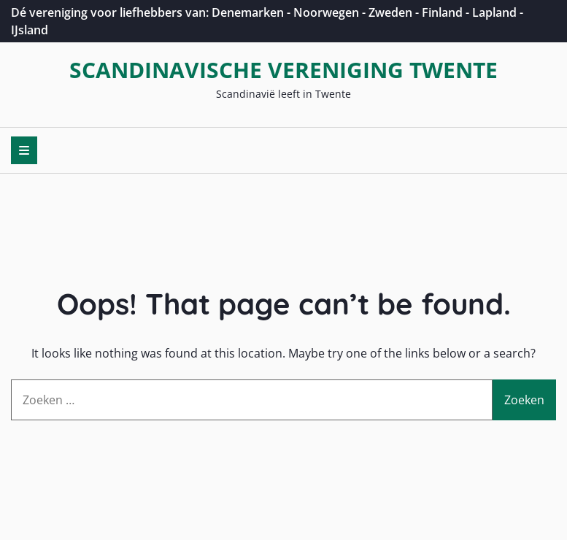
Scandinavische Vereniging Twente (283, 70)
